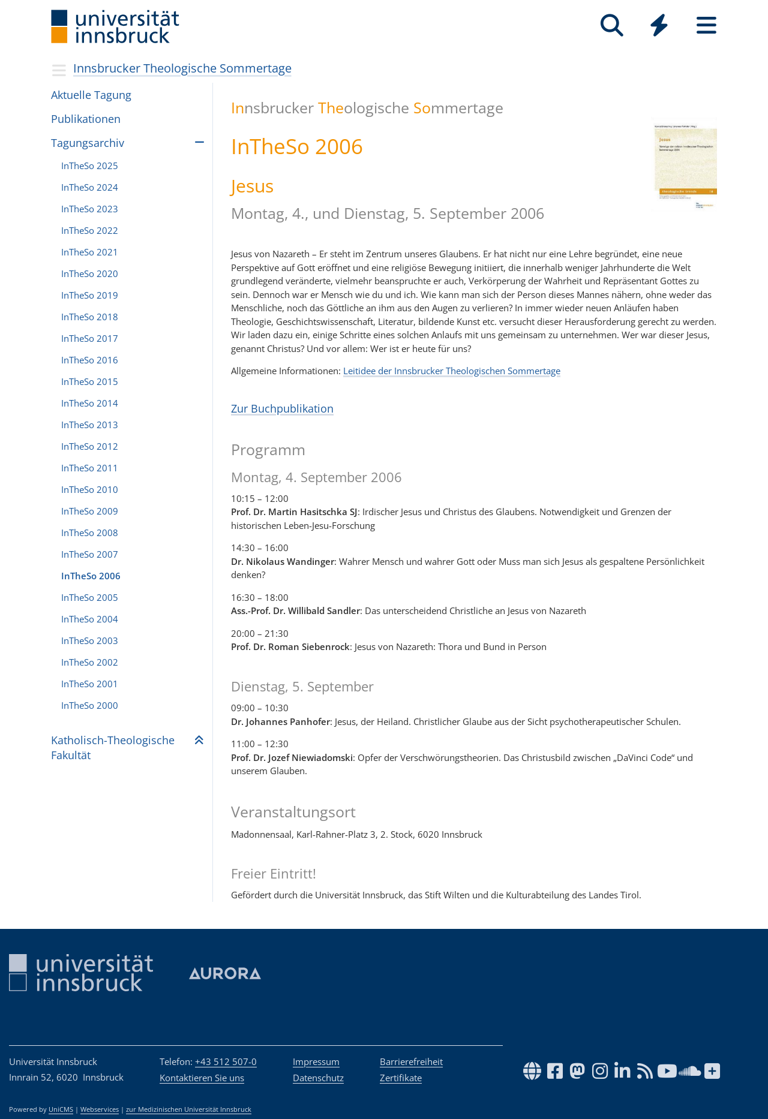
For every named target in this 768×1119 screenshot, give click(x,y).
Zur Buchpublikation (282, 408)
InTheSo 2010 (89, 489)
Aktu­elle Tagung (91, 95)
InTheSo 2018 (89, 317)
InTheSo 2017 (89, 338)
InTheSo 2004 (89, 619)
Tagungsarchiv (87, 143)
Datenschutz (318, 1078)
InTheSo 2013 (89, 425)
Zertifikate (401, 1078)
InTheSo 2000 (89, 705)
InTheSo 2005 (89, 597)
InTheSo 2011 (89, 468)
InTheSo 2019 (89, 295)
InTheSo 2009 (89, 511)
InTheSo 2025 (89, 166)
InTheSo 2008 (89, 533)
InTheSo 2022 (89, 230)
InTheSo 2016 (89, 360)
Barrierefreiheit (411, 1061)
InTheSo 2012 (89, 446)
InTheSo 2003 (89, 640)
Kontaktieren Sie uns (202, 1078)
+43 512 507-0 (226, 1061)
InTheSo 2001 (89, 684)
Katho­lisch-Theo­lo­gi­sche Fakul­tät (113, 747)
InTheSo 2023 (89, 209)
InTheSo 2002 (89, 662)
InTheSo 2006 (91, 576)
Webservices (99, 1109)
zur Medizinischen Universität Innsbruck (188, 1109)
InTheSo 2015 (89, 381)
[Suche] (611, 25)
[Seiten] (706, 25)
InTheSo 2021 (89, 252)
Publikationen (86, 119)
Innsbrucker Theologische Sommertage (182, 68)
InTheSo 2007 (89, 554)
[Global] (659, 27)
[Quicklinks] (659, 25)
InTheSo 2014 (89, 403)
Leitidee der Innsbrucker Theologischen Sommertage (451, 371)
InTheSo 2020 (89, 273)
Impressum (316, 1061)
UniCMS (61, 1109)
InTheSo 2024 (89, 187)
